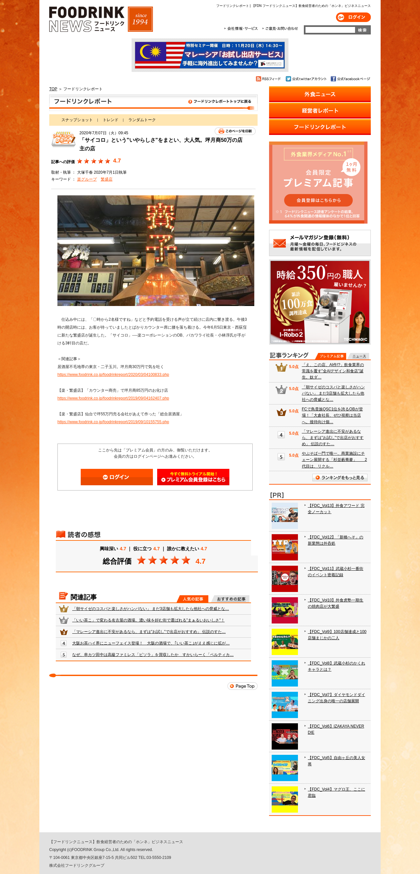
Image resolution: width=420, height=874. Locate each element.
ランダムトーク (142, 120)
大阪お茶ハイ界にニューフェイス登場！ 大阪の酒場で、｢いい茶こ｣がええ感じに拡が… (151, 643)
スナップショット (77, 120)
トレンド (110, 120)
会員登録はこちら (193, 477)
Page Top (242, 686)
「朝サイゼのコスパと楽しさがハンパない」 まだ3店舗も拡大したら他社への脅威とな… (150, 608)
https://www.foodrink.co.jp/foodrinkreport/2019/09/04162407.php (113, 398)
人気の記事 (192, 598)
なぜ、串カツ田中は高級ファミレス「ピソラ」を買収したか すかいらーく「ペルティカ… (153, 654)
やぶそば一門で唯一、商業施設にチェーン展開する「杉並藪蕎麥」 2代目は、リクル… (334, 459)
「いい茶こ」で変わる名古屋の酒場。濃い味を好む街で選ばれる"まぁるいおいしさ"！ (148, 620)
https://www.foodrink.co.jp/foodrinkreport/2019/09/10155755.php (113, 422)
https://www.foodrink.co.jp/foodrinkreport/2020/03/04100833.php (113, 374)
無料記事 (358, 356)
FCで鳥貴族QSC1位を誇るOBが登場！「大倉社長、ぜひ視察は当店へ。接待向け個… (332, 415)
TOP (53, 89)
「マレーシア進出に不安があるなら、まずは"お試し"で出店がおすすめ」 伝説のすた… (149, 631)
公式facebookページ (350, 78)
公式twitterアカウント (306, 78)
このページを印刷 (235, 131)
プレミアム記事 (330, 356)
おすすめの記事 (230, 598)
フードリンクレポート (153, 103)
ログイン (353, 17)
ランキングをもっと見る (340, 477)
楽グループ (87, 179)
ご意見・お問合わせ (280, 28)
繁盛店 (107, 179)
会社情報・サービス (242, 28)
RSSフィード (269, 78)
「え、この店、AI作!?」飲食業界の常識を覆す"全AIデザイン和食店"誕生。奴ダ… (333, 371)
